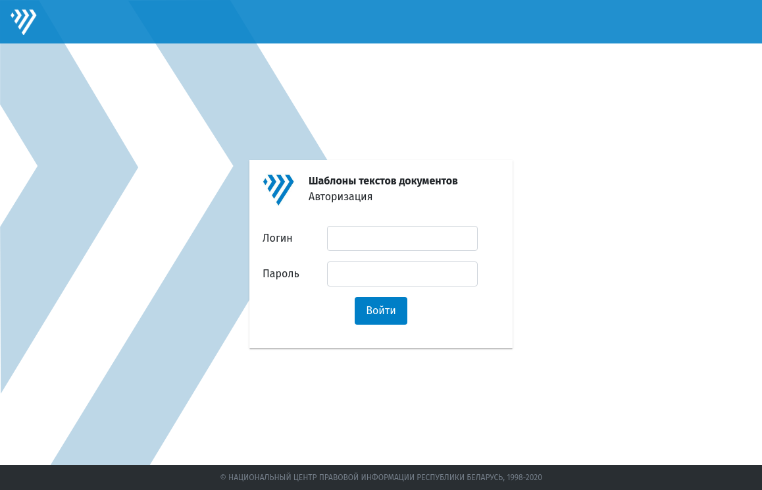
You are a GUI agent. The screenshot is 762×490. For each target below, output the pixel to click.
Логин (278, 238)
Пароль (281, 273)
